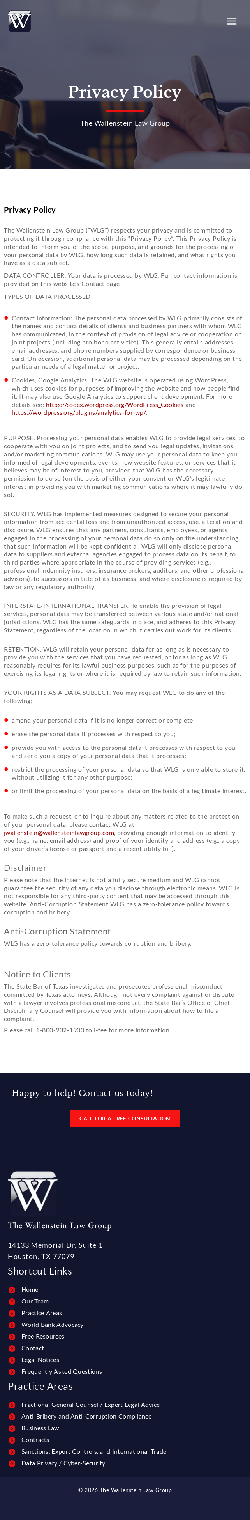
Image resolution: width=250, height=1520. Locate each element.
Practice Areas (41, 1312)
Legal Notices (40, 1359)
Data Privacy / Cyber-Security (63, 1463)
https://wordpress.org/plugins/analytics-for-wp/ (79, 412)
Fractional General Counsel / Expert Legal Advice (90, 1404)
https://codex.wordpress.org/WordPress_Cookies (115, 404)
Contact (32, 1347)
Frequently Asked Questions (61, 1371)
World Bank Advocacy (52, 1324)
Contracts (35, 1439)
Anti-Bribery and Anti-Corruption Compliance (86, 1416)
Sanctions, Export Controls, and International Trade (93, 1451)
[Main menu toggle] (231, 21)
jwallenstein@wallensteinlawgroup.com (59, 832)
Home (29, 1289)
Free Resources (42, 1336)
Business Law (40, 1427)
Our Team (35, 1301)
